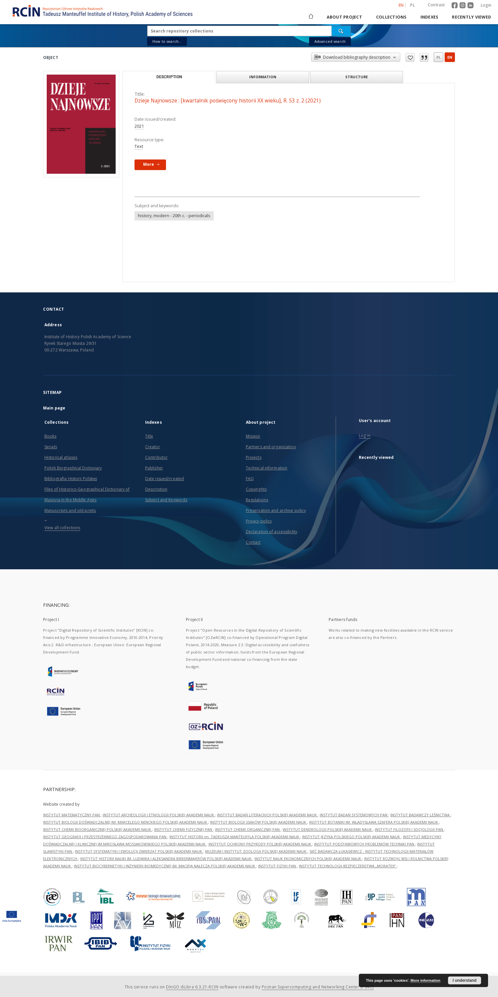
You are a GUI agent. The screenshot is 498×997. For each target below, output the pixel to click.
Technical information (267, 468)
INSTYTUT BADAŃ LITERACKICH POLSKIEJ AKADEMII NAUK (267, 814)
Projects (253, 457)
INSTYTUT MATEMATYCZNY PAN (72, 814)
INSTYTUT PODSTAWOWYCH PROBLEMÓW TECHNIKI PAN (364, 843)
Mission (253, 436)
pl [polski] (412, 5)
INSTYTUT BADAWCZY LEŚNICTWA (420, 814)
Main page (54, 408)
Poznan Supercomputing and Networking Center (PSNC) (318, 987)
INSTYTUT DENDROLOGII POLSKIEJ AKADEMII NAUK (328, 829)
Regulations (257, 500)
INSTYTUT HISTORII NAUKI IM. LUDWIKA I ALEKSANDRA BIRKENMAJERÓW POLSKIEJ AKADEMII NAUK (166, 858)
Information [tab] (262, 76)
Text (139, 146)
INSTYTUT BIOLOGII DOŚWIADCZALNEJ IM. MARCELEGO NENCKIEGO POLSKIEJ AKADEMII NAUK (125, 822)
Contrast (436, 5)
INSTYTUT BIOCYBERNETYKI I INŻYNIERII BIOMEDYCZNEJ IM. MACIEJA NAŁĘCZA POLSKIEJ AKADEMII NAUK (165, 865)
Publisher (154, 468)
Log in (364, 435)
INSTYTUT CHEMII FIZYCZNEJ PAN (183, 829)
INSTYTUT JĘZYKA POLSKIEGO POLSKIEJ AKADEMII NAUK (351, 836)
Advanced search (330, 41)
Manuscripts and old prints (70, 510)
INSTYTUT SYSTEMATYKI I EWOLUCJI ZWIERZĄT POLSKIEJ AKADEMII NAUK (139, 851)
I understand (464, 980)
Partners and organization (271, 447)
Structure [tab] (356, 76)
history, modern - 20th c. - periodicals (174, 215)
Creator (152, 447)
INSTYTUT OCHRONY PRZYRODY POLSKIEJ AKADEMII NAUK (260, 843)
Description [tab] (169, 77)
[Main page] (310, 17)
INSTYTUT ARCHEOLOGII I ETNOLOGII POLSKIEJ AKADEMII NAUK (159, 814)
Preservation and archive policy (276, 510)
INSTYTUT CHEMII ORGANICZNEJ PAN (248, 829)
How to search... (167, 41)
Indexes (429, 17)
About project (344, 17)
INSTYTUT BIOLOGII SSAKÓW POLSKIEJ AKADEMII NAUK (258, 822)
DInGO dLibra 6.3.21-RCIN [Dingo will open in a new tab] (192, 987)
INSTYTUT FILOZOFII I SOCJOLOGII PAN (409, 829)
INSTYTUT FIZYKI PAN (277, 865)
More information (425, 980)
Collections (391, 17)
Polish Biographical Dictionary (73, 468)
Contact (253, 542)
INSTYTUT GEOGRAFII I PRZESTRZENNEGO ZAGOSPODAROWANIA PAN (105, 836)
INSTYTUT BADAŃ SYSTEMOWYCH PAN (354, 814)
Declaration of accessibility (271, 531)
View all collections (62, 527)
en (449, 57)
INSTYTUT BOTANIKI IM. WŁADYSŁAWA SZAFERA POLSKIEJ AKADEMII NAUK (374, 822)
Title (149, 436)
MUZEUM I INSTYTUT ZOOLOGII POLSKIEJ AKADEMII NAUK (256, 851)
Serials (50, 447)
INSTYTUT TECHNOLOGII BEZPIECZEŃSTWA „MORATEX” (348, 865)
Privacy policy (259, 521)
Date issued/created (164, 478)
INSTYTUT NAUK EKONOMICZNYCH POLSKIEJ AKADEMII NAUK (308, 858)
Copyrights (256, 489)
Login (486, 5)
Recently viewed (471, 17)
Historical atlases (60, 457)
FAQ (250, 478)
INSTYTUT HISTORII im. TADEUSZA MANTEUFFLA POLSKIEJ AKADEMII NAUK (234, 836)
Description (156, 489)
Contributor (156, 457)
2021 (139, 126)
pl (438, 57)
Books (50, 436)
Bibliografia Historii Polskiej (70, 478)
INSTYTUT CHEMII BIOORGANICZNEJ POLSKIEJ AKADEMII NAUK (97, 829)
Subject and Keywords (166, 500)
